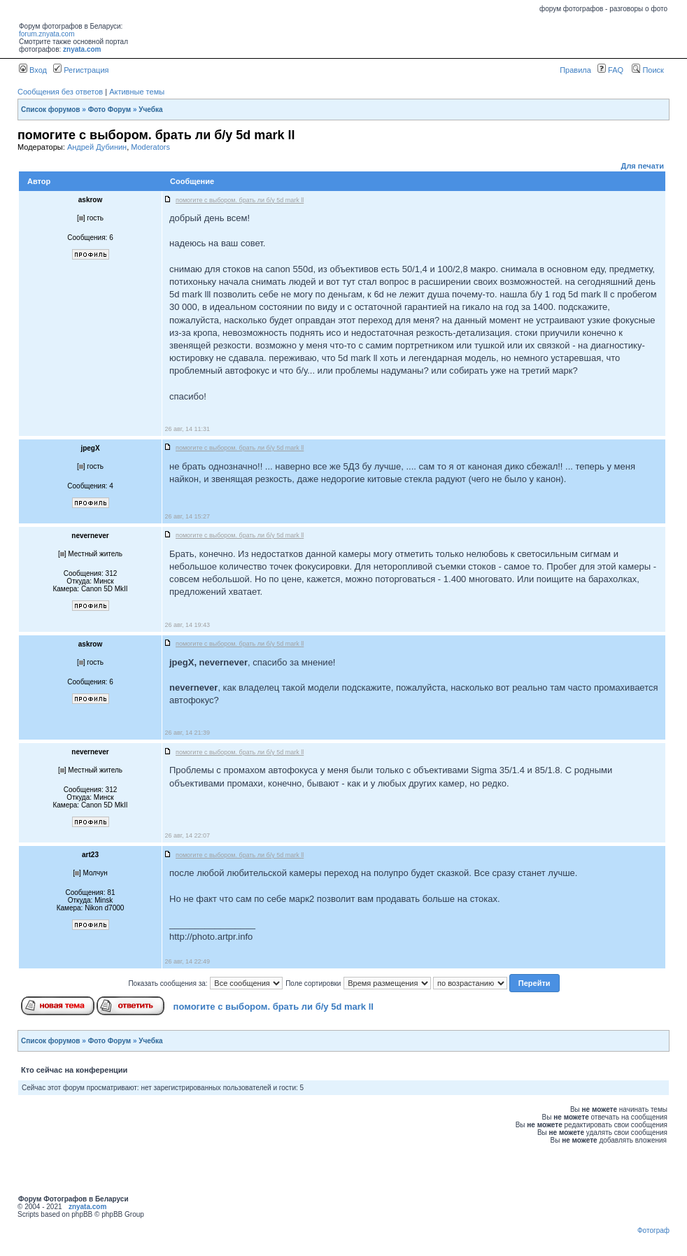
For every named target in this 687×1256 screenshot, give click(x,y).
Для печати (642, 166)
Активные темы (136, 91)
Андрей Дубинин (97, 147)
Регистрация (80, 70)
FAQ (610, 70)
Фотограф (653, 1230)
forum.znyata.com (46, 34)
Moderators (150, 147)
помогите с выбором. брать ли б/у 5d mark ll (273, 1006)
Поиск (648, 70)
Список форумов (50, 109)
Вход (33, 70)
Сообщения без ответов (60, 91)
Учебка (150, 109)
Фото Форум (110, 109)
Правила (575, 70)
